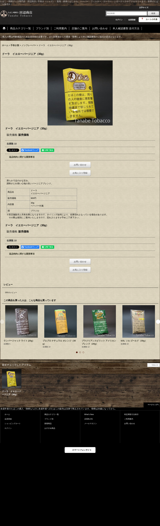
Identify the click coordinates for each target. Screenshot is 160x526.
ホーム (7, 414)
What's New (89, 414)
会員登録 (131, 20)
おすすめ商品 (49, 428)
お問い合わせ (80, 165)
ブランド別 (48, 419)
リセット (155, 365)
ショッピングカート (13, 423)
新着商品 (48, 423)
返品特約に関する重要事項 (22, 157)
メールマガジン (90, 423)
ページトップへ (153, 405)
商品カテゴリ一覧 (51, 414)
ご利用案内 (128, 419)
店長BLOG (88, 419)
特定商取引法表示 (131, 414)
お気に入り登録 (80, 173)
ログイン (119, 20)
